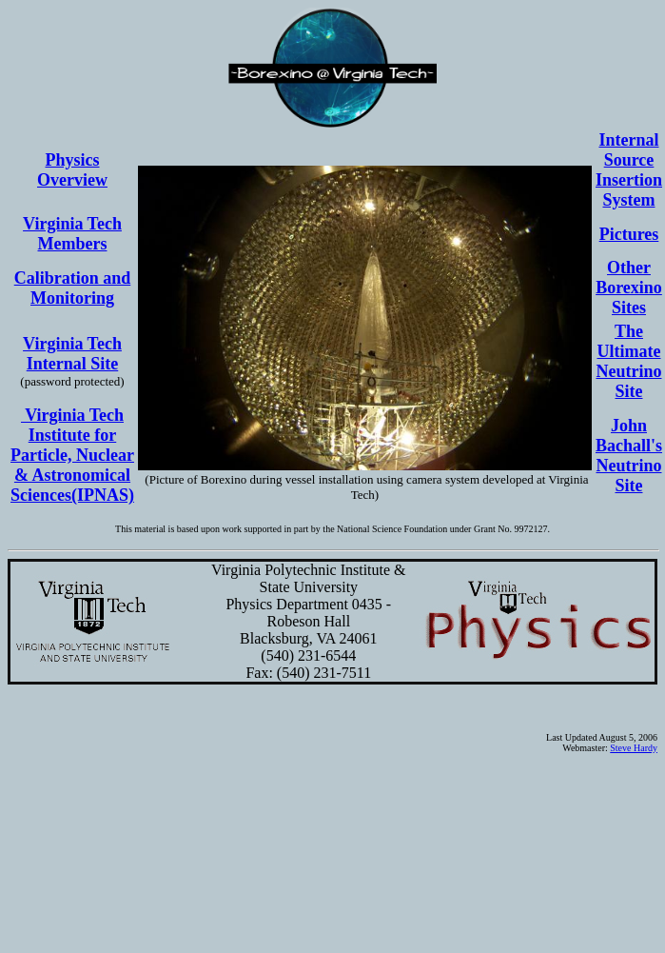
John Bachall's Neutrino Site (629, 455)
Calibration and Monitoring (72, 288)
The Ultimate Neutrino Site (628, 361)
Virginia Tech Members (72, 233)
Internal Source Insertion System (629, 169)
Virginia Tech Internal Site (72, 353)
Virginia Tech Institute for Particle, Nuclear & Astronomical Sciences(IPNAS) (72, 455)
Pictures (629, 234)
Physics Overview (72, 169)
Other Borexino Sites (629, 287)
